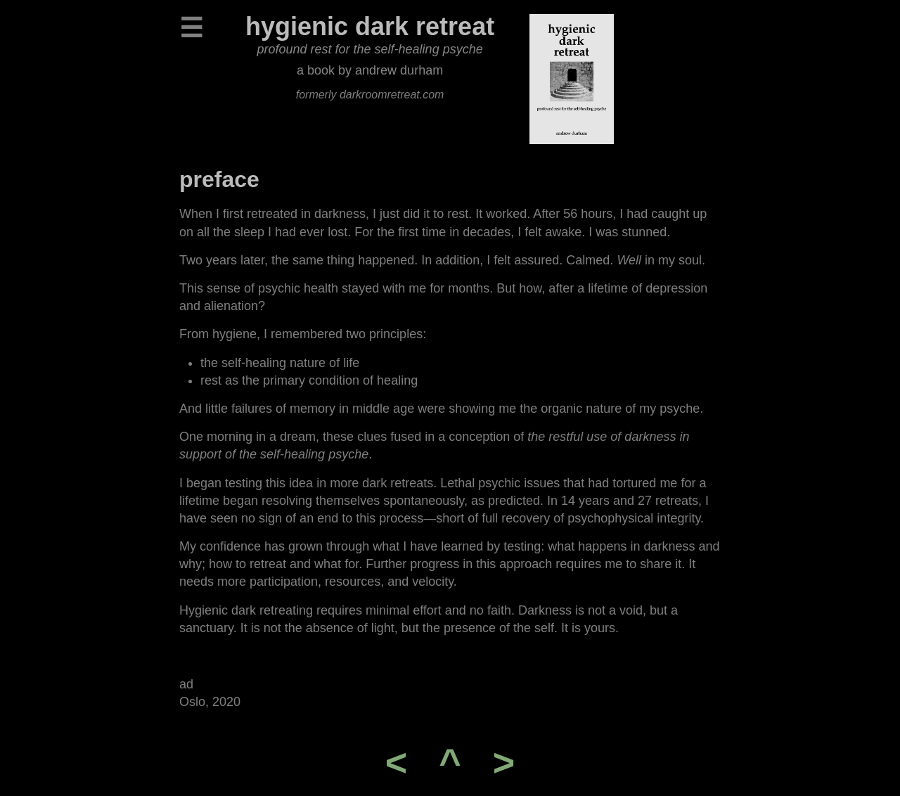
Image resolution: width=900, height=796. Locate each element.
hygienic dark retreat (369, 26)
